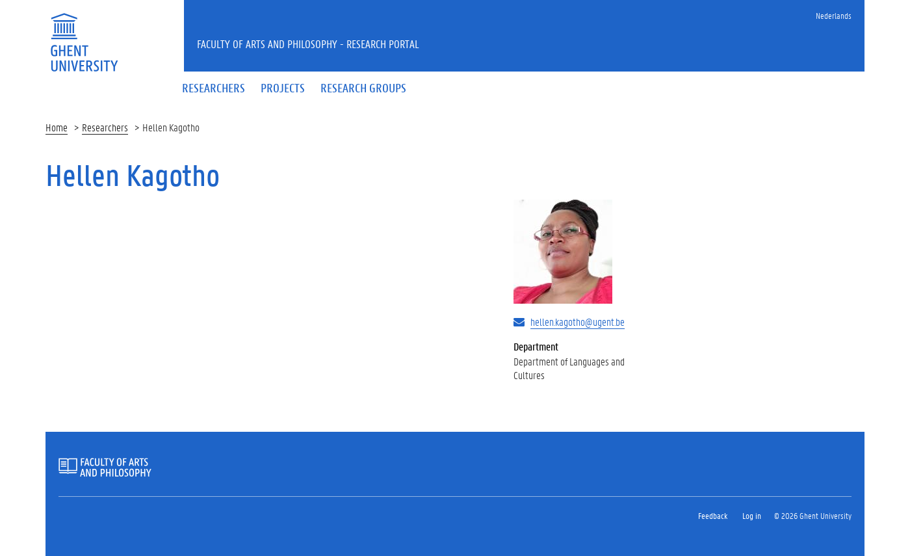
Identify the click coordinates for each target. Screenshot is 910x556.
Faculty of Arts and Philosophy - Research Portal (308, 43)
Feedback (712, 515)
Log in (751, 515)
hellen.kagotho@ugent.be (577, 321)
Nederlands (834, 15)
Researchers (105, 127)
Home (57, 127)
